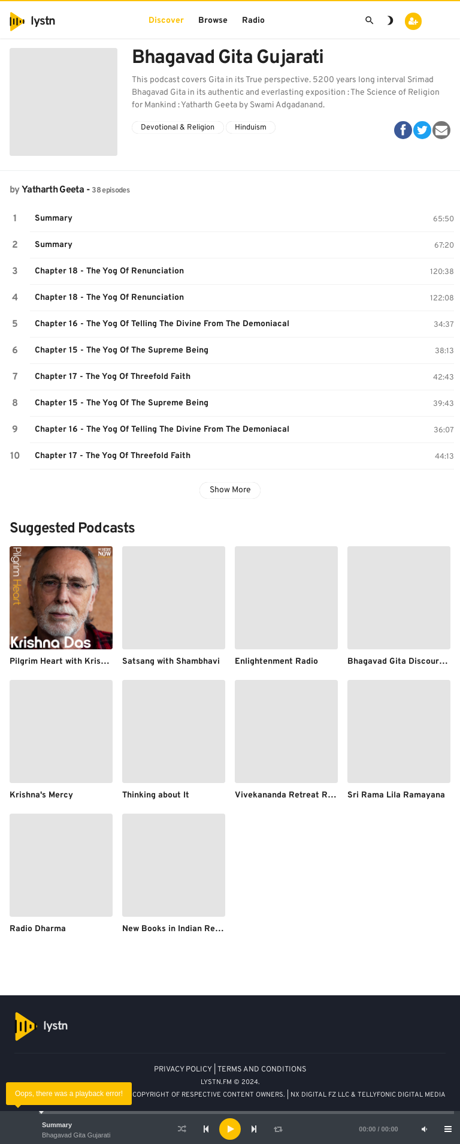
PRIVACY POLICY (183, 1069)
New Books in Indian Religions (181, 929)
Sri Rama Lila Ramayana (396, 795)
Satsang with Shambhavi (171, 662)
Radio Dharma (38, 929)
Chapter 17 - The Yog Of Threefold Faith (112, 377)
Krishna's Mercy (41, 795)
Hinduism (251, 128)
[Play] (230, 1129)
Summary (57, 1124)
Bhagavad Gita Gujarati (76, 1135)
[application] (230, 1129)
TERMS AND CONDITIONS (262, 1069)
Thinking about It (155, 795)
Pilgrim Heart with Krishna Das (71, 662)
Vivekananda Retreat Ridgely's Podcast (313, 795)
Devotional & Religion (177, 128)
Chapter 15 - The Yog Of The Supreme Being (121, 350)
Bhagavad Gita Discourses (399, 662)
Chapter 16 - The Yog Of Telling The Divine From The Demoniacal (162, 324)
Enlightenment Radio (276, 662)
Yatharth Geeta (53, 190)
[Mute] (424, 1129)
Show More (230, 490)
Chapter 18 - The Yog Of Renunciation (109, 271)
